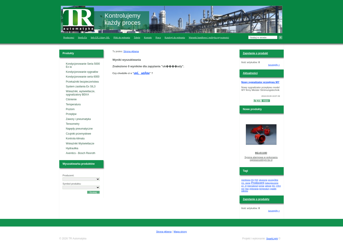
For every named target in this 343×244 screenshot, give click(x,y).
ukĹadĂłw (142, 73)
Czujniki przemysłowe (78, 133)
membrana (245, 180)
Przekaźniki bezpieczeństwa (82, 81)
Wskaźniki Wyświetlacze (80, 143)
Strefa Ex (82, 37)
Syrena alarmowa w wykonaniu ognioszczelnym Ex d (261, 158)
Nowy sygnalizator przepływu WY (260, 82)
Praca (158, 37)
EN (252, 180)
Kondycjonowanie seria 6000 (82, 76)
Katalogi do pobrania (175, 37)
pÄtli (244, 186)
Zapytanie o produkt (255, 53)
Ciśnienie (71, 99)
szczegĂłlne (273, 180)
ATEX (278, 186)
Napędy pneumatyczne (79, 128)
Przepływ (71, 114)
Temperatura (73, 104)
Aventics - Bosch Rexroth (80, 153)
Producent (257, 182)
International (252, 186)
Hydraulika (72, 148)
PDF (256, 180)
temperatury (264, 189)
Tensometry (72, 123)
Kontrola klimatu (75, 138)
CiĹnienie (245, 183)
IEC (273, 186)
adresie (268, 186)
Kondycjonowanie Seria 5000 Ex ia (83, 65)
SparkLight (272, 238)
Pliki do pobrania (122, 37)
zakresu (244, 191)
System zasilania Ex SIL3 (80, 86)
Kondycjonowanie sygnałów (82, 71)
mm (243, 189)
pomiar (261, 186)
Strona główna (131, 51)
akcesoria (263, 180)
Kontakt (148, 37)
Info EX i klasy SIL (100, 37)
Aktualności (250, 73)
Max (247, 189)
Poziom (70, 109)
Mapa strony (180, 231)
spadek (273, 189)
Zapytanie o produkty (256, 199)
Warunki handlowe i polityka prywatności (209, 37)
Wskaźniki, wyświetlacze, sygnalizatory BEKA (80, 93)
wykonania (254, 189)
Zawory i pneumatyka (78, 119)
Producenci (68, 37)
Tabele (137, 37)
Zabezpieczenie (271, 183)
